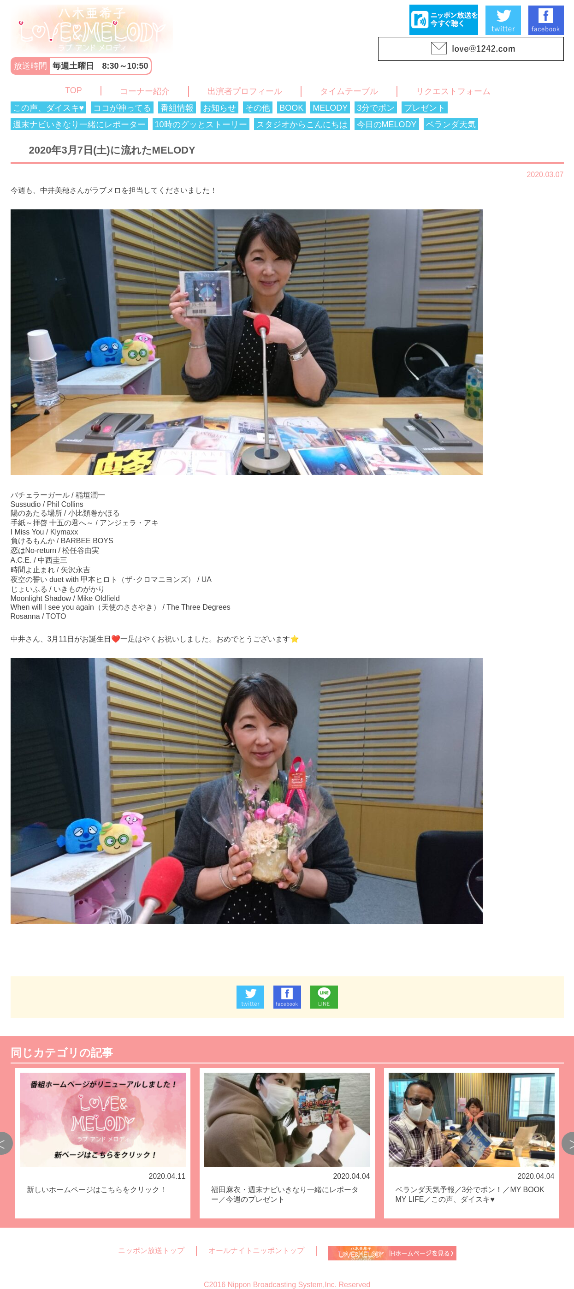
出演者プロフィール (244, 91)
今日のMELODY (387, 124)
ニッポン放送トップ (151, 1250)
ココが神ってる (122, 108)
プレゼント (424, 108)
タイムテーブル (349, 91)
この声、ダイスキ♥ (48, 108)
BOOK (291, 108)
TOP (73, 90)
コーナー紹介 (145, 91)
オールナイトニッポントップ (256, 1250)
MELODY (330, 108)
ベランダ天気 (451, 124)
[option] (102, 1143)
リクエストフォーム (453, 91)
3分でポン (376, 108)
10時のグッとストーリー (201, 124)
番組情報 (177, 108)
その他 (257, 108)
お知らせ (219, 108)
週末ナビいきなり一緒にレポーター (79, 124)
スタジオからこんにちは (302, 124)
